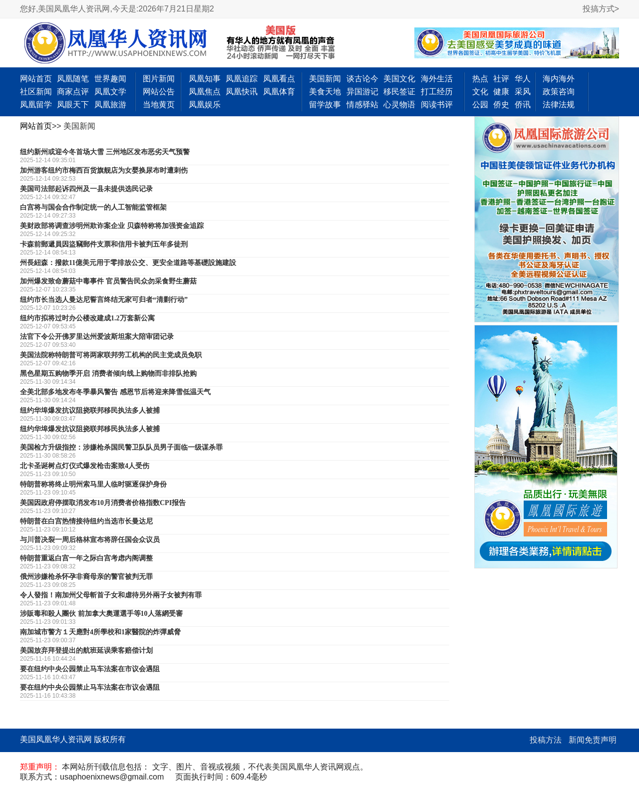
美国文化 (399, 78)
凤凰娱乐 (205, 104)
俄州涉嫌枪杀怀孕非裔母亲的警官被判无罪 (86, 576)
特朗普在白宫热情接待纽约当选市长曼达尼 (86, 521)
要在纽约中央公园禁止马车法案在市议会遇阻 (90, 669)
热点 (480, 78)
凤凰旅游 (110, 104)
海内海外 (559, 78)
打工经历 (437, 91)
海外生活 (437, 78)
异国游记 (362, 91)
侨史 (501, 104)
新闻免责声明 (593, 740)
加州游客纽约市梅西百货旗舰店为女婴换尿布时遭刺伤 (104, 170)
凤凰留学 (36, 104)
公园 (480, 104)
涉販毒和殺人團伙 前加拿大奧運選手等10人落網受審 (101, 613)
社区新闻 (36, 91)
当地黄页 (159, 104)
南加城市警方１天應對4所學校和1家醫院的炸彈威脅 (100, 632)
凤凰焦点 (205, 91)
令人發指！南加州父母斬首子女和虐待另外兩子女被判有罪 (111, 595)
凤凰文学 (110, 91)
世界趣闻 (110, 78)
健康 (501, 91)
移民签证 (399, 91)
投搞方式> (601, 8)
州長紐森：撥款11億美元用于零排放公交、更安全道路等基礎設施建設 (128, 262)
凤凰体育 (279, 91)
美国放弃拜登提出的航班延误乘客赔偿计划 (86, 650)
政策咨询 (559, 91)
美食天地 (325, 91)
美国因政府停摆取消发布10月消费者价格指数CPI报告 (103, 503)
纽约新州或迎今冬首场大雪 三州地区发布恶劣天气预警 (105, 152)
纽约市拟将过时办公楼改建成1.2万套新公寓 (87, 318)
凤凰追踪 (242, 78)
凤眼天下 (73, 104)
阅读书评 (437, 104)
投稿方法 (546, 740)
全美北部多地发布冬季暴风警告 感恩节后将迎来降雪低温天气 (115, 392)
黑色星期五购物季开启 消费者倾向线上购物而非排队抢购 (108, 373)
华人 (523, 78)
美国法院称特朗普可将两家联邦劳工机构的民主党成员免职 (111, 355)
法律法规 (559, 104)
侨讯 (523, 104)
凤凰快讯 (242, 91)
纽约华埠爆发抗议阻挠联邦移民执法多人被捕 (90, 410)
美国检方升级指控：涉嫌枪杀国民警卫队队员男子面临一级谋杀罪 (121, 447)
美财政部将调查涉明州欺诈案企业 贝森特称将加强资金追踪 (112, 226)
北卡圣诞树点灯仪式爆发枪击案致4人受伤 (84, 466)
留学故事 (325, 104)
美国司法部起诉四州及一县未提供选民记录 (86, 189)
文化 (480, 91)
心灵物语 (399, 104)
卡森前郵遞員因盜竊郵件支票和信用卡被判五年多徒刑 (104, 244)
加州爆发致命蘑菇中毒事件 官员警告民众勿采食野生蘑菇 (108, 281)
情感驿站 (362, 104)
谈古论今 (362, 78)
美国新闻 (325, 78)
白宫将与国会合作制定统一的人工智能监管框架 (93, 207)
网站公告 (159, 91)
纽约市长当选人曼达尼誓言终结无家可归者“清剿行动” (104, 299)
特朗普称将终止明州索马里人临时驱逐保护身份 (93, 484)
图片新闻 (159, 78)
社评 (501, 78)
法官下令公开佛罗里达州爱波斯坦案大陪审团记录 (97, 336)
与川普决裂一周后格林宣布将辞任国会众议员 (90, 539)
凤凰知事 (205, 78)
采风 (523, 91)
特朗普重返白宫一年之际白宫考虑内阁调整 (86, 558)
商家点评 (73, 91)
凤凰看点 (279, 78)
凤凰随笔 (73, 78)
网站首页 (36, 78)
